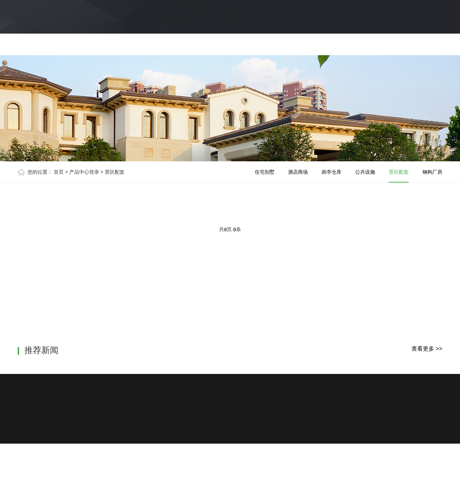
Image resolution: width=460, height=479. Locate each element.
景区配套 (115, 172)
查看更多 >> (427, 349)
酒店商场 (298, 172)
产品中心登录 (84, 172)
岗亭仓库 (331, 172)
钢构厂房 (432, 172)
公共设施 (365, 172)
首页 (59, 172)
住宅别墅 (265, 172)
